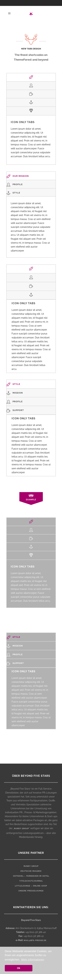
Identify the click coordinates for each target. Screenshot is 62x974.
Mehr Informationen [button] (32, 959)
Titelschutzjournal (31, 881)
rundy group (21, 828)
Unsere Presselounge (31, 891)
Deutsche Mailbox (31, 871)
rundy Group (31, 866)
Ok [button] (18, 968)
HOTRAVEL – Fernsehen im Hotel (31, 876)
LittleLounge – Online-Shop (31, 886)
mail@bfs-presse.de (35, 940)
